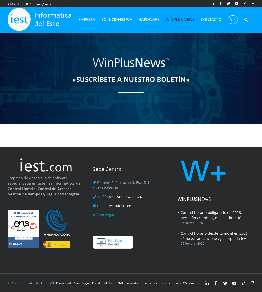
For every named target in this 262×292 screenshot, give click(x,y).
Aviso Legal (81, 283)
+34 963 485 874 (128, 196)
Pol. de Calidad (102, 283)
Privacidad (63, 283)
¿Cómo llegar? (104, 214)
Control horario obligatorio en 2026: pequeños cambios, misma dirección (212, 215)
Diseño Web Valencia (187, 283)
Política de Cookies (156, 283)
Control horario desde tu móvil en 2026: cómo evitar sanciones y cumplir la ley (215, 236)
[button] (246, 19)
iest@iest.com (46, 4)
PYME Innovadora (128, 283)
